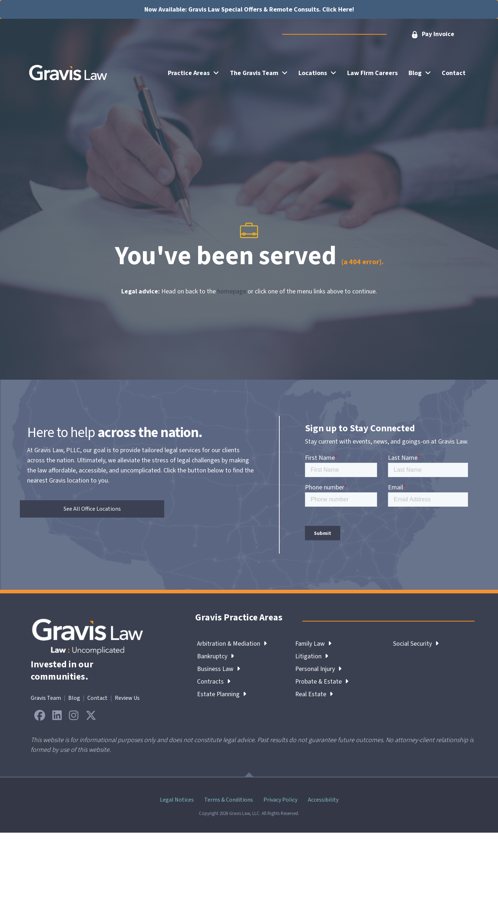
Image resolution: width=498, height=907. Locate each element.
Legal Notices (177, 800)
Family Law (313, 643)
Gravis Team (46, 698)
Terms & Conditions (228, 800)
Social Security (415, 643)
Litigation (311, 656)
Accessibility (323, 800)
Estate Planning (221, 694)
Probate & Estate (322, 681)
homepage (231, 291)
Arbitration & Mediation (232, 643)
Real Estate (314, 694)
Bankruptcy (215, 656)
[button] (432, 34)
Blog (74, 698)
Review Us (127, 698)
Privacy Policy (280, 800)
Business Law (218, 668)
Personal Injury (318, 668)
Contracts (213, 681)
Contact (97, 698)
